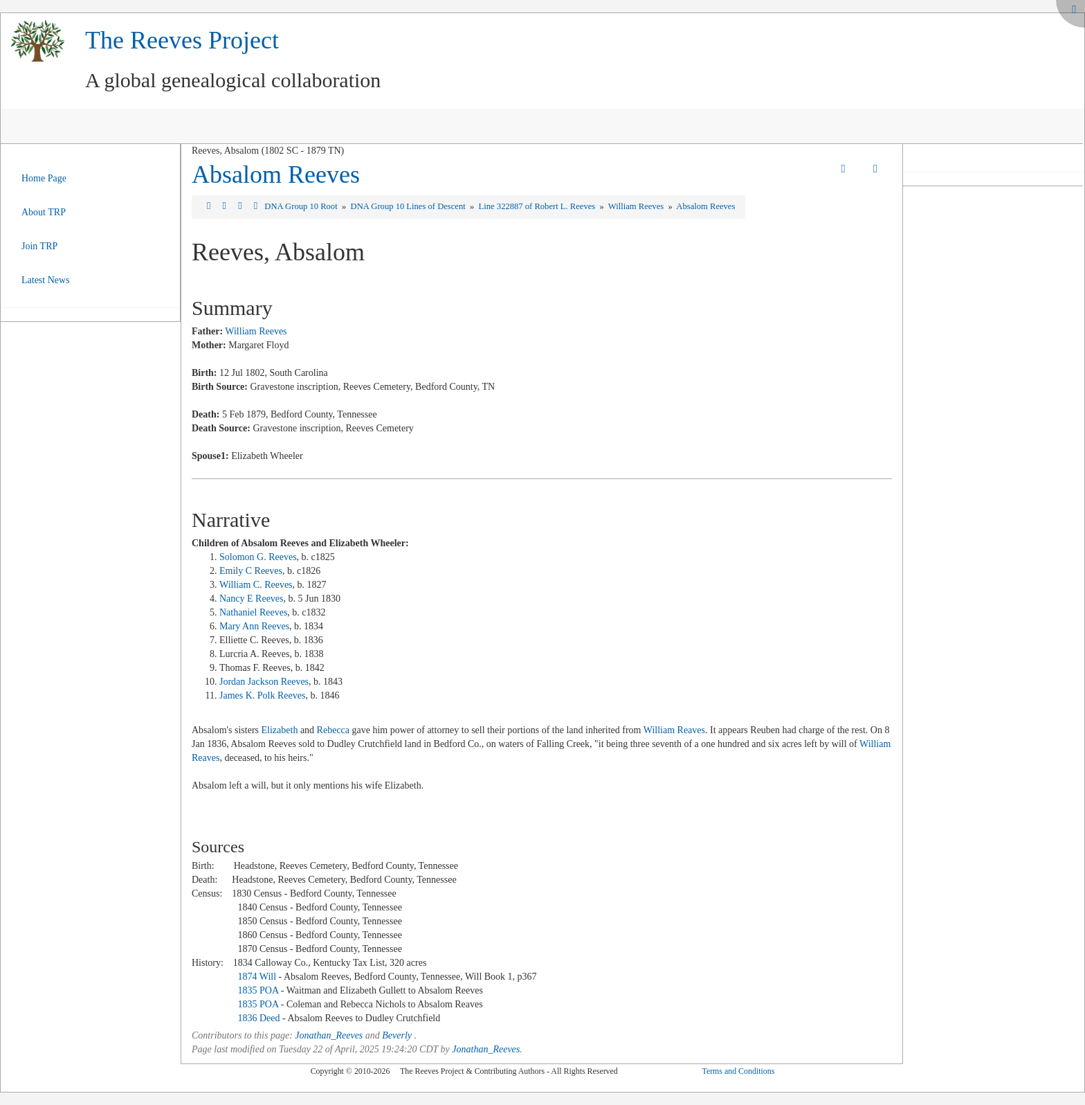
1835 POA (257, 990)
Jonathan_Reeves (329, 1035)
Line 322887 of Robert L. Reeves (538, 206)
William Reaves (674, 730)
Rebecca (333, 730)
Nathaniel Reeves (253, 612)
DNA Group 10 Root (301, 206)
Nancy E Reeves (251, 598)
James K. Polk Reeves (262, 695)
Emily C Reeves (250, 571)
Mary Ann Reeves (254, 626)
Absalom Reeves (276, 174)
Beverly (397, 1035)
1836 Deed (258, 1018)
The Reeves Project (182, 40)
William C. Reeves (256, 585)
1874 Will (256, 976)
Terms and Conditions (738, 1071)
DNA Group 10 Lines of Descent (409, 206)
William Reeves (637, 206)
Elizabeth (280, 730)
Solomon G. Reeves (258, 557)
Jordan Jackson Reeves (264, 681)
